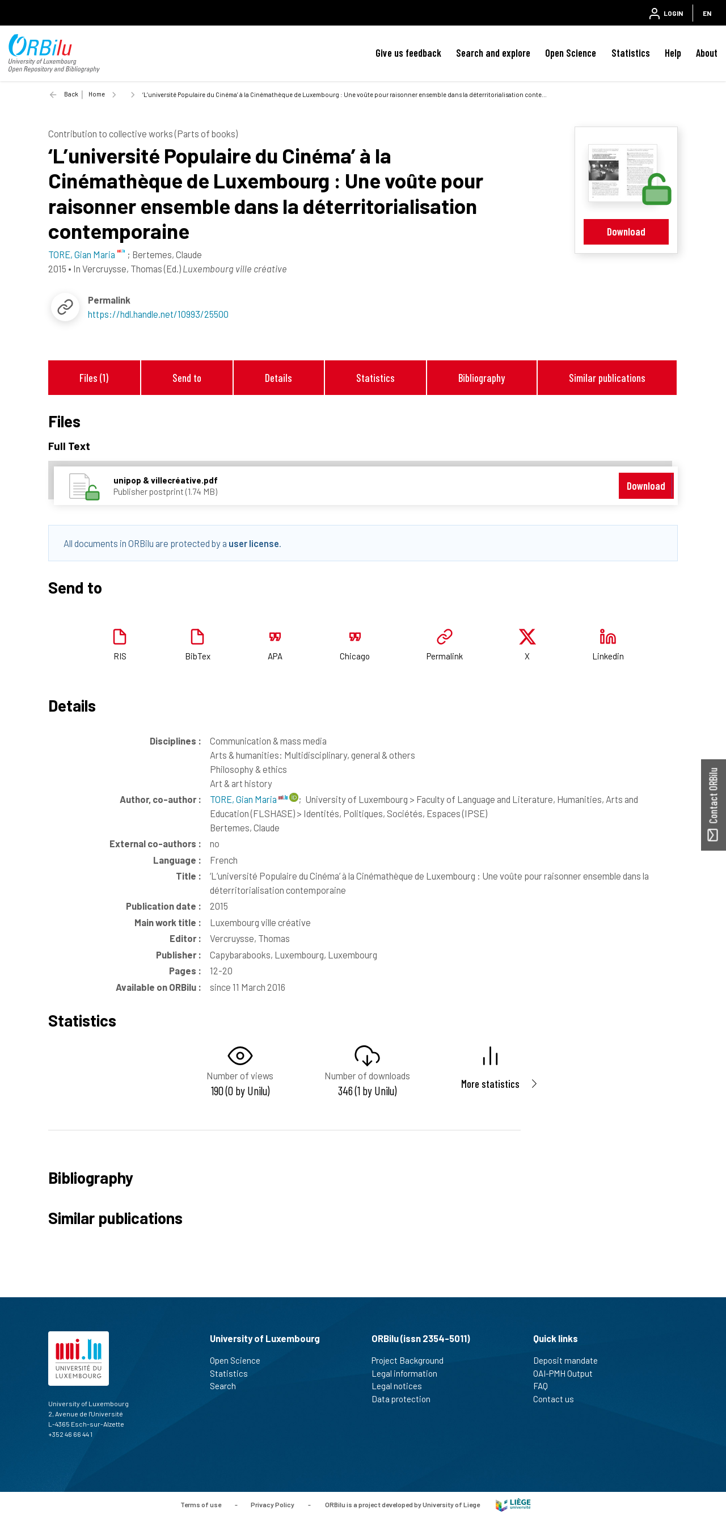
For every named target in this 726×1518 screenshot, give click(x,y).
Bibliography (481, 377)
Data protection (406, 1399)
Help (673, 53)
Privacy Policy (272, 1504)
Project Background (412, 1360)
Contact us (558, 1399)
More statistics (490, 1083)
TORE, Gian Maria (249, 799)
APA (275, 656)
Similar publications (607, 377)
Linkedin (608, 656)
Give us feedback (408, 53)
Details (278, 377)
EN (707, 13)
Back (71, 94)
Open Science (570, 53)
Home (96, 94)
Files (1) (93, 377)
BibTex (197, 656)
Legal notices (402, 1386)
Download (626, 231)
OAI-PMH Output (567, 1373)
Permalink (445, 656)
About (706, 53)
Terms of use (200, 1504)
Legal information (409, 1373)
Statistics (630, 53)
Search (228, 1386)
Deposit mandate (570, 1360)
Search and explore (493, 53)
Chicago (355, 656)
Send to (186, 377)
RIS (119, 656)
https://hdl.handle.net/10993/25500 (158, 313)
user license (254, 543)
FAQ (545, 1386)
